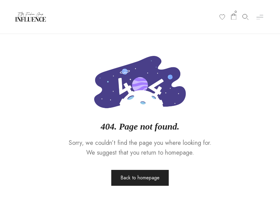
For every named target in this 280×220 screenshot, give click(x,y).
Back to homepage (140, 177)
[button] (260, 17)
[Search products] (245, 17)
